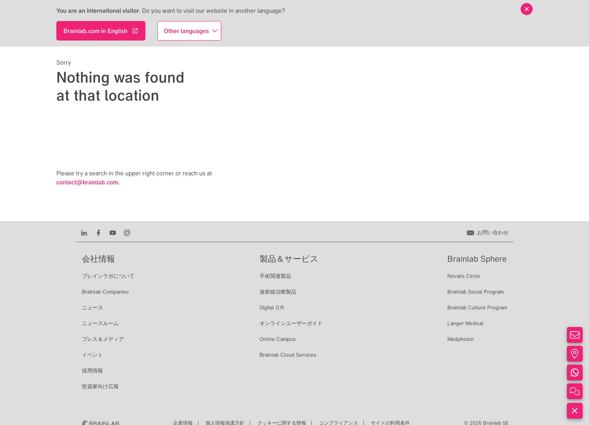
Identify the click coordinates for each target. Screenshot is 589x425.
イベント (92, 355)
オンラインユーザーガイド (291, 323)
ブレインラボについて (108, 276)
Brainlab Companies (105, 291)
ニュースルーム (100, 323)
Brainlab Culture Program (477, 307)
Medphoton (460, 339)
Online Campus (278, 339)
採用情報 (92, 370)
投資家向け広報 (100, 386)
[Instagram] (127, 232)
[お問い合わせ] (488, 232)
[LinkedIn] (84, 232)
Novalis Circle (463, 276)
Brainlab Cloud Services (288, 355)
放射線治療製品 (278, 291)
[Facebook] (98, 232)
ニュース (92, 307)
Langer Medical (465, 323)
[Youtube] (112, 232)
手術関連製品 (275, 276)
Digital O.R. (272, 307)
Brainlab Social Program (475, 291)
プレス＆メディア (103, 339)
